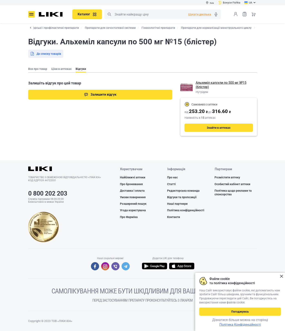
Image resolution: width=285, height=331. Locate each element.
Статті (171, 184)
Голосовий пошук (216, 14)
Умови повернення (133, 197)
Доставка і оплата (132, 190)
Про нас (172, 177)
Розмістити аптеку (227, 177)
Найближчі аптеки (132, 177)
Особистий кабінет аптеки (232, 184)
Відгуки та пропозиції (182, 197)
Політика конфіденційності (185, 210)
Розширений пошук (133, 204)
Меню (31, 14)
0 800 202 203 (47, 193)
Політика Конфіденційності (240, 325)
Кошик (253, 14)
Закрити (281, 276)
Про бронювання (131, 184)
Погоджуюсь (240, 311)
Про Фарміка (129, 217)
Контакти (173, 217)
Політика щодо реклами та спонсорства (233, 192)
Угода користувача (133, 210)
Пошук (109, 14)
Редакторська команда (183, 190)
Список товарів (244, 14)
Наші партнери (177, 204)
